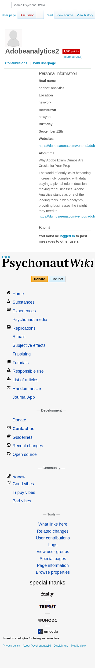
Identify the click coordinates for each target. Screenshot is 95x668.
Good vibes (23, 483)
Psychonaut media (30, 319)
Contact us (23, 428)
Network (19, 476)
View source (60, 15)
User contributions (53, 538)
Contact (57, 279)
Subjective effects (29, 345)
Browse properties (53, 572)
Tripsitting (22, 354)
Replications (24, 328)
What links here (52, 524)
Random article (27, 388)
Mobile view (78, 645)
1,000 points (71, 51)
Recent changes (28, 445)
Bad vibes (22, 501)
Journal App (24, 397)
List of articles (25, 380)
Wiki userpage (44, 63)
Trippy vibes (24, 492)
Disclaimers (61, 645)
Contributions (16, 63)
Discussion (27, 15)
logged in (67, 236)
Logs (52, 544)
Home (18, 293)
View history (80, 15)
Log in (6, 257)
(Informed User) (72, 56)
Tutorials (21, 362)
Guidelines (23, 437)
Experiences (24, 311)
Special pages (53, 558)
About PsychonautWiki (37, 645)
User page (9, 15)
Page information (53, 565)
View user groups (53, 551)
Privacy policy (11, 645)
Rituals (19, 336)
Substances (24, 302)
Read (44, 15)
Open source (25, 454)
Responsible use (28, 371)
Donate (39, 279)
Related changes (53, 531)
